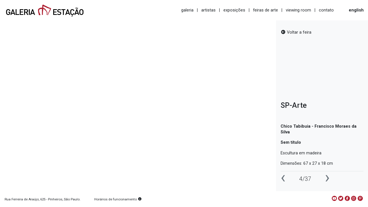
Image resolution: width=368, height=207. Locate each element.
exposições (234, 10)
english (356, 10)
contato (326, 10)
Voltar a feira (296, 32)
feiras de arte (265, 10)
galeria (187, 10)
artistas (208, 10)
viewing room (298, 10)
